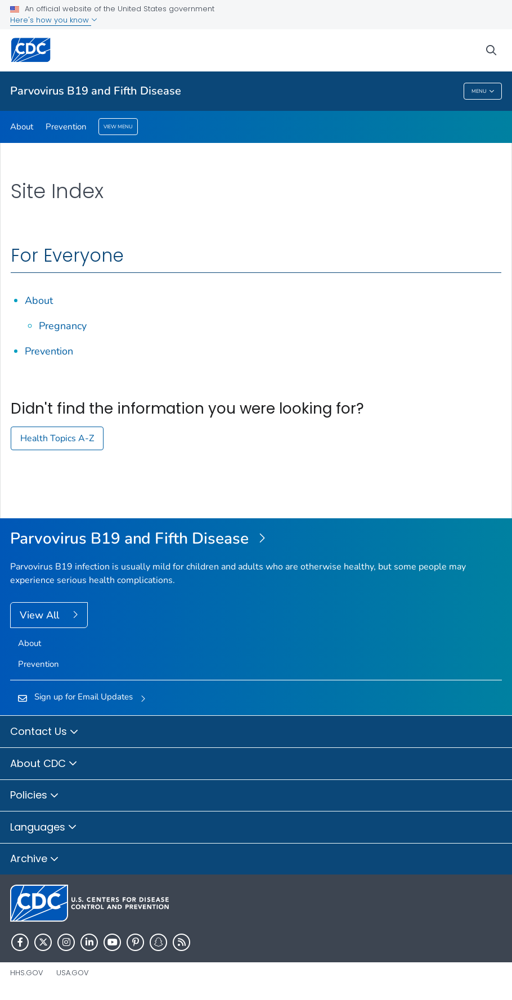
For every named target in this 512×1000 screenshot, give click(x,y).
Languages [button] (43, 828)
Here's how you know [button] (53, 20)
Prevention (66, 126)
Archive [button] (34, 859)
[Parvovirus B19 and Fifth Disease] (256, 539)
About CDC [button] (44, 764)
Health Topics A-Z (57, 438)
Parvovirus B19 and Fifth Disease (95, 90)
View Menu (118, 126)
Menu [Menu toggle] (483, 91)
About (21, 126)
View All (41, 615)
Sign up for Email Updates (83, 696)
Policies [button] (34, 796)
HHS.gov (26, 972)
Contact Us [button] (44, 732)
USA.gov (72, 972)
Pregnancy (63, 326)
